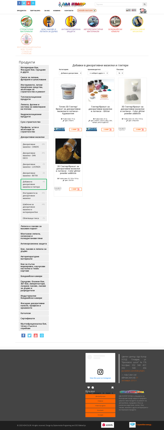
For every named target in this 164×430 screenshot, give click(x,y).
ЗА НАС (47, 11)
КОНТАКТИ (69, 11)
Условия (100, 415)
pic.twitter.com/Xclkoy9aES (133, 370)
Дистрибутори (100, 396)
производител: (94, 69)
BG (128, 10)
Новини (57, 11)
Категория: (64, 69)
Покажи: (120, 69)
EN (134, 10)
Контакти (100, 410)
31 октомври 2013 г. (130, 379)
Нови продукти (100, 406)
